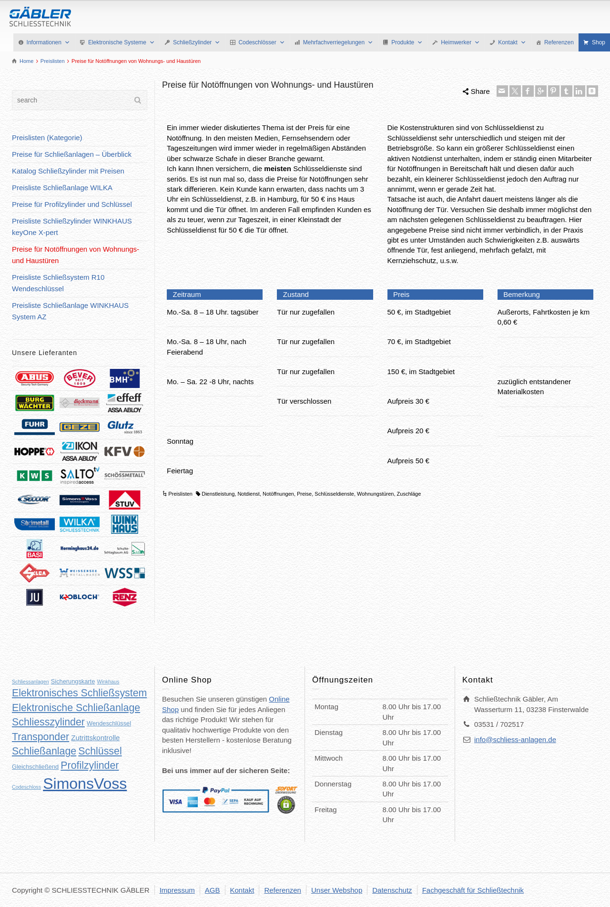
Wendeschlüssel (109, 723)
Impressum (177, 890)
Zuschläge (409, 494)
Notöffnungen (278, 494)
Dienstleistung (218, 494)
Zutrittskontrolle (95, 738)
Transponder (40, 737)
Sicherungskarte (73, 681)
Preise (304, 494)
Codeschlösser (261, 42)
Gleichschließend (35, 766)
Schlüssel (100, 751)
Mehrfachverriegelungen (338, 42)
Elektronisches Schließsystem (79, 693)
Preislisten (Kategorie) (47, 137)
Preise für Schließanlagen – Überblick (72, 154)
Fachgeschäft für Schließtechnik (473, 890)
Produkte (407, 42)
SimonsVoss (85, 783)
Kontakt (512, 42)
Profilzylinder (90, 765)
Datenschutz (392, 890)
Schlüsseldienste (334, 494)
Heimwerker (460, 42)
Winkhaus (108, 681)
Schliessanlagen (30, 681)
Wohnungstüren (375, 494)
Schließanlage (44, 751)
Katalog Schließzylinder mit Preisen (68, 171)
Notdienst (248, 494)
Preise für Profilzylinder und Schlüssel (72, 204)
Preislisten (180, 494)
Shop (598, 42)
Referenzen (559, 42)
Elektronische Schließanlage (76, 707)
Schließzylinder (196, 42)
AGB (212, 890)
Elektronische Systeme (121, 42)
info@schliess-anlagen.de (515, 739)
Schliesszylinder (48, 722)
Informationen (48, 42)
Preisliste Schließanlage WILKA (62, 187)
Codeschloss (26, 787)
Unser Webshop (336, 890)
